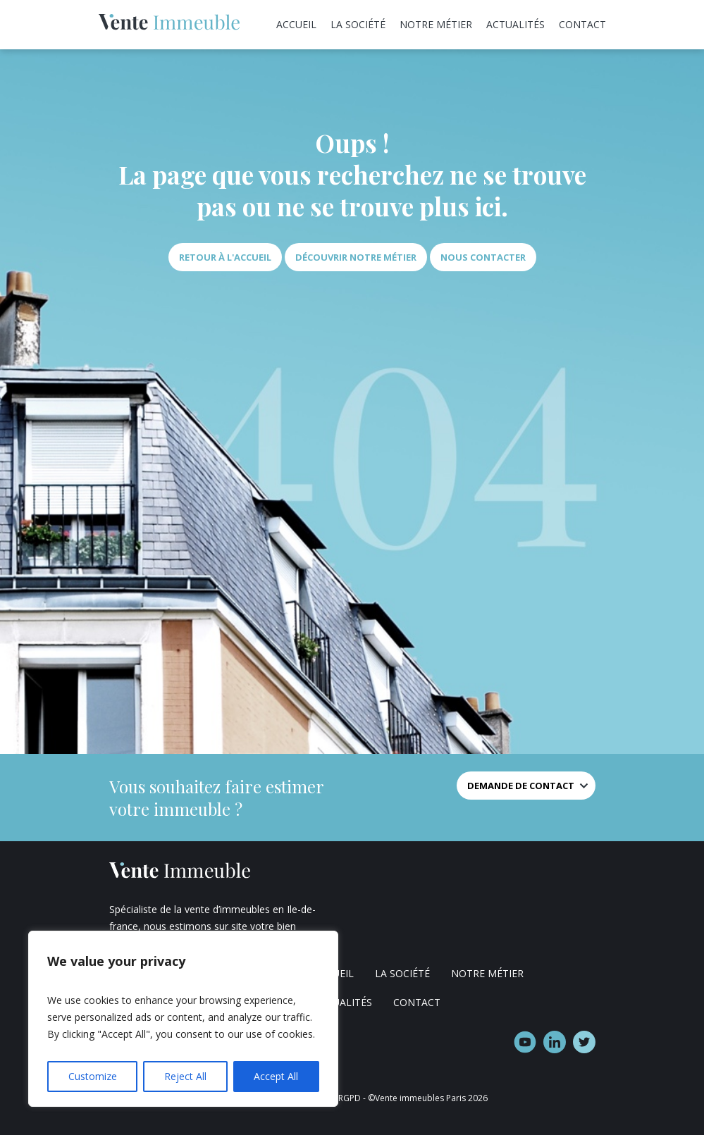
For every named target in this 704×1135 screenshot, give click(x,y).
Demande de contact (520, 785)
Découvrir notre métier (355, 257)
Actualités (515, 24)
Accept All (276, 1076)
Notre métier (436, 24)
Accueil (296, 24)
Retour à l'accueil (225, 257)
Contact (582, 24)
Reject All (185, 1076)
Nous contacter (483, 257)
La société (358, 24)
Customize (92, 1076)
